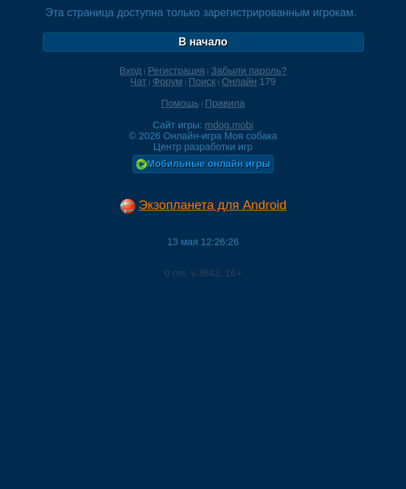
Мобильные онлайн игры (203, 164)
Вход (131, 70)
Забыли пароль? (248, 70)
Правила (225, 103)
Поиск (202, 81)
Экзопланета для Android (213, 205)
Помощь (180, 103)
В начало (202, 42)
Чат (138, 81)
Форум (167, 81)
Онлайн (239, 81)
